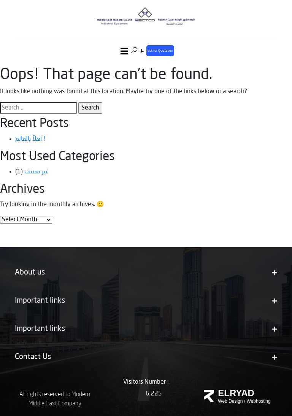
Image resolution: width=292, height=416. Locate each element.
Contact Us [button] (146, 357)
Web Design (230, 401)
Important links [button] (146, 301)
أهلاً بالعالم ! (30, 139)
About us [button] (146, 272)
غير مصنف (36, 172)
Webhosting (259, 401)
